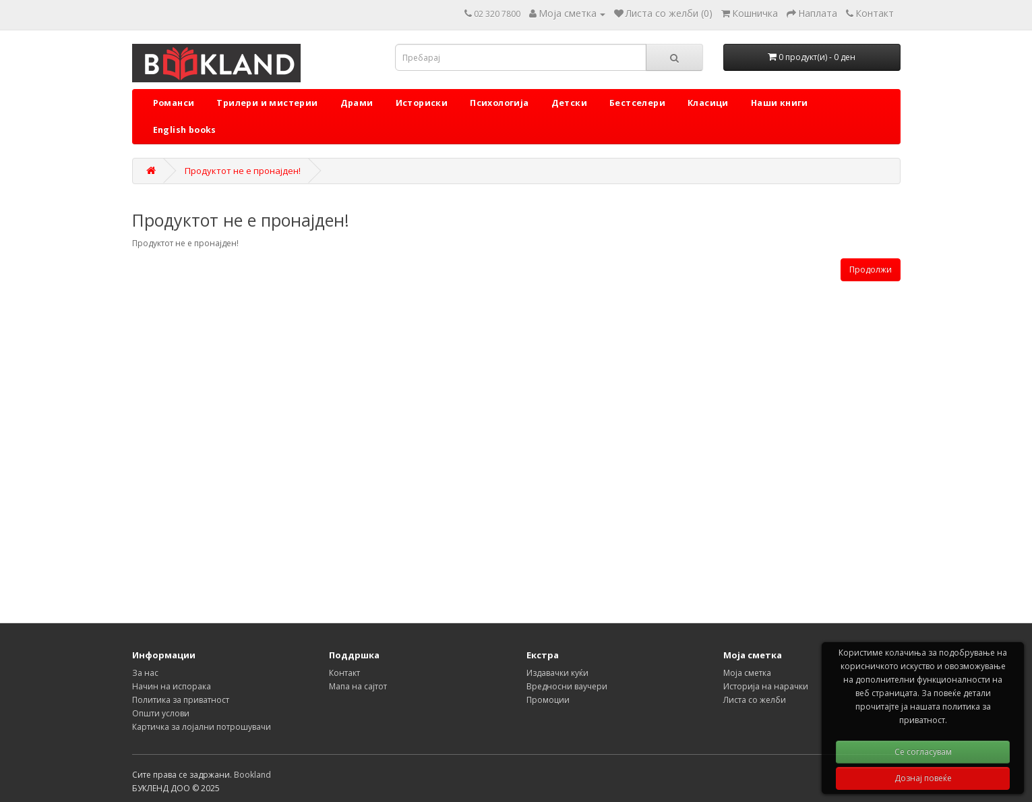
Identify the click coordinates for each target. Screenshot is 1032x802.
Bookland (252, 774)
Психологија (499, 103)
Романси (174, 103)
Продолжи (870, 269)
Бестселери (637, 103)
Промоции (548, 700)
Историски (422, 103)
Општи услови (160, 713)
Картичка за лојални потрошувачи (201, 727)
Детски (569, 103)
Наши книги (779, 103)
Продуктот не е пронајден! (243, 171)
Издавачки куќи (557, 673)
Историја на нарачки (765, 686)
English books (184, 130)
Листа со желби (754, 700)
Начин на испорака (171, 686)
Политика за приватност (180, 700)
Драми (356, 103)
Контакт (344, 673)
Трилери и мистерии (266, 103)
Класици (708, 103)
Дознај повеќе (923, 778)
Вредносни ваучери (566, 686)
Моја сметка (747, 673)
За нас (145, 673)
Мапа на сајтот (358, 686)
